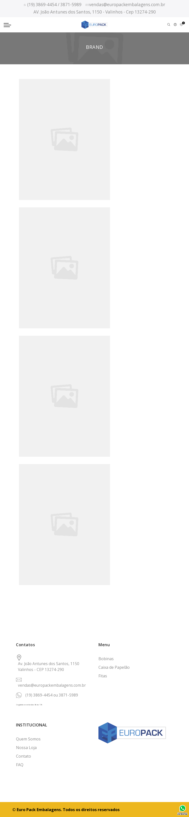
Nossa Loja (26, 747)
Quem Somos (28, 739)
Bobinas (106, 658)
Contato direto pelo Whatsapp (182, 813)
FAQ (19, 764)
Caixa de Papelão (114, 667)
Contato (23, 756)
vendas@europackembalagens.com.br (52, 685)
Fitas (102, 676)
